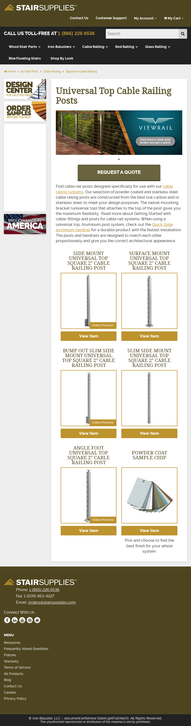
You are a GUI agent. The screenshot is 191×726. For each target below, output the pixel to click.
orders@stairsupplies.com (52, 602)
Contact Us (79, 18)
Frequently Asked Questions (26, 649)
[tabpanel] (119, 132)
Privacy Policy (15, 698)
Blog (7, 680)
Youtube (22, 620)
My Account (145, 18)
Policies (10, 655)
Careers (10, 692)
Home (10, 71)
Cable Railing (52, 71)
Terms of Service (17, 667)
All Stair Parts (29, 71)
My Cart (173, 18)
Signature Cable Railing (81, 71)
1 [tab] (118, 161)
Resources (12, 643)
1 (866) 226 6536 (76, 33)
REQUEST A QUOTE (119, 172)
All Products (13, 674)
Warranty (11, 661)
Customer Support (111, 18)
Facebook (7, 620)
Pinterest (30, 620)
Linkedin (15, 620)
